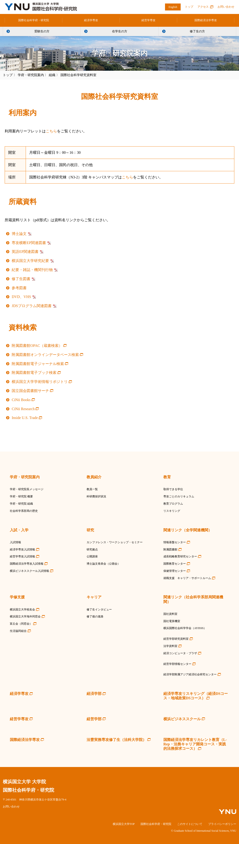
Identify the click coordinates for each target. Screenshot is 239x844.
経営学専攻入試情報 (22, 556)
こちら (51, 131)
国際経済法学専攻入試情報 (26, 563)
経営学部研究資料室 (176, 638)
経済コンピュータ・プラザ (180, 653)
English (173, 7)
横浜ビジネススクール (182, 719)
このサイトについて (189, 824)
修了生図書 (21, 279)
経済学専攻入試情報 (22, 549)
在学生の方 (119, 31)
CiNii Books (21, 400)
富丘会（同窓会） (21, 623)
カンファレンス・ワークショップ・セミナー (115, 542)
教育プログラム (173, 503)
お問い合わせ (226, 6)
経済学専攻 (91, 20)
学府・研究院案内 (31, 75)
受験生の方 (41, 31)
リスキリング (171, 510)
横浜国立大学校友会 (22, 609)
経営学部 (94, 719)
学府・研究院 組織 (21, 503)
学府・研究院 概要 (21, 496)
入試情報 (15, 542)
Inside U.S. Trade (25, 418)
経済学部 (94, 694)
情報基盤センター (174, 542)
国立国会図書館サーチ (30, 391)
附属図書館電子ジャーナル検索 (38, 364)
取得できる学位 (173, 489)
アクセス (203, 6)
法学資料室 (170, 646)
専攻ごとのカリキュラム (178, 496)
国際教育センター (174, 563)
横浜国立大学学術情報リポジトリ (40, 382)
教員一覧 (92, 489)
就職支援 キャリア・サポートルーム (187, 578)
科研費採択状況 (96, 496)
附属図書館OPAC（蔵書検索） (37, 346)
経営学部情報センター (177, 664)
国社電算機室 (171, 621)
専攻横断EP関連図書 (29, 243)
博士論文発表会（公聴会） (103, 563)
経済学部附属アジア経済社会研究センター (190, 674)
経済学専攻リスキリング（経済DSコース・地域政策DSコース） (195, 696)
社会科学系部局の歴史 (24, 510)
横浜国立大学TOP (124, 824)
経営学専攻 (148, 20)
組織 (52, 75)
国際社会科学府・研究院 (33, 20)
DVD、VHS (21, 297)
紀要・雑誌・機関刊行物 (32, 270)
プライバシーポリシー (222, 824)
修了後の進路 (95, 616)
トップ (189, 6)
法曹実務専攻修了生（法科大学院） (116, 740)
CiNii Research (23, 409)
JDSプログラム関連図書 (32, 306)
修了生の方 (197, 31)
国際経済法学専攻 (205, 20)
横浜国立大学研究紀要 (30, 261)
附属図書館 (170, 549)
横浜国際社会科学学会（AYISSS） (184, 628)
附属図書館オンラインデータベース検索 (45, 355)
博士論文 (19, 234)
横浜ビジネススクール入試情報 (29, 571)
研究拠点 (92, 549)
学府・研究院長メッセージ (26, 489)
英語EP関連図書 (25, 252)
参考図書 (19, 288)
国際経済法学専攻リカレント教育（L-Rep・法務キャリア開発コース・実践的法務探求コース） (195, 744)
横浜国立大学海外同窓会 (25, 616)
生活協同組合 (18, 631)
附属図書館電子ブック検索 (34, 373)
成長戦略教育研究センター (180, 556)
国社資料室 (170, 614)
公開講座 (92, 556)
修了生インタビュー (99, 609)
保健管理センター (174, 571)
